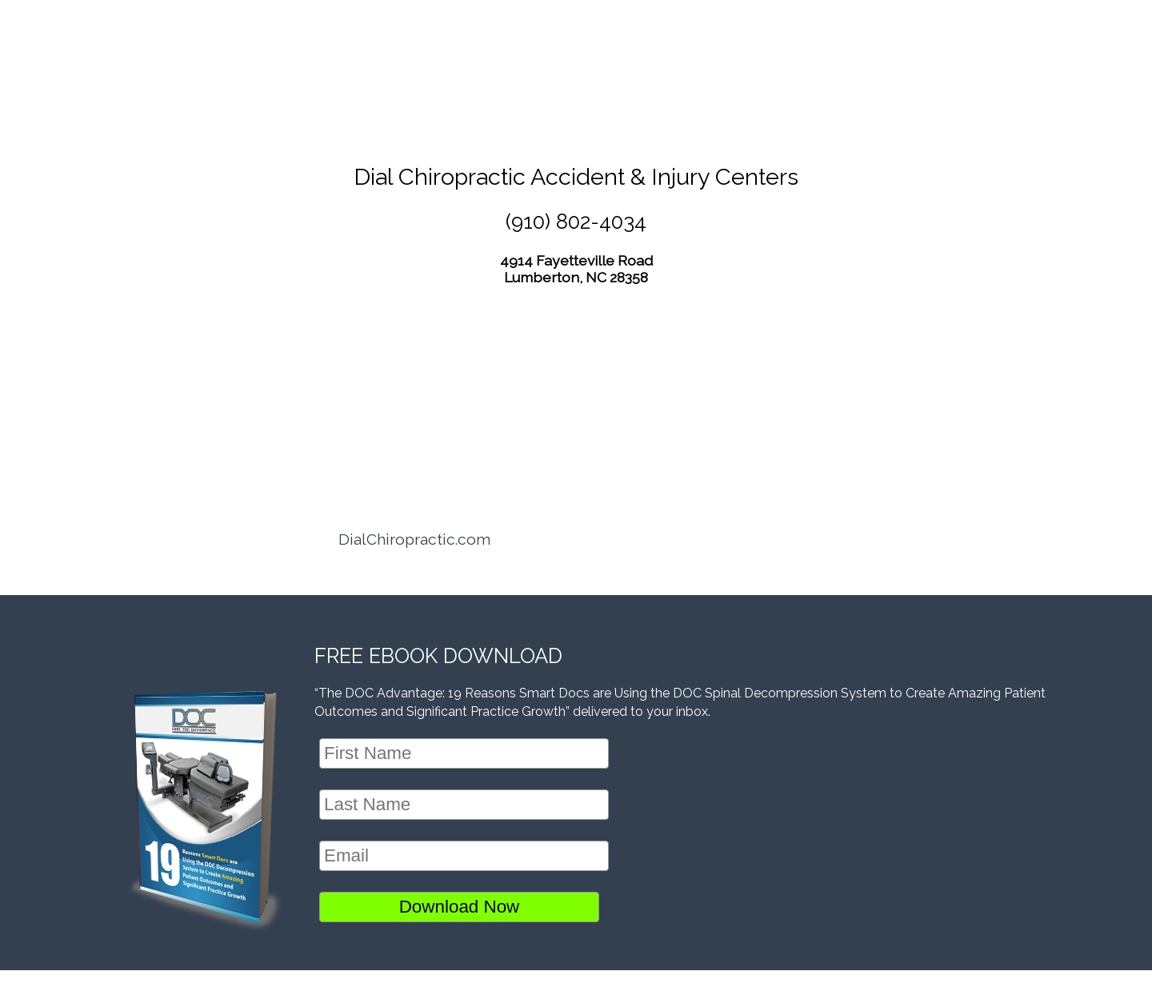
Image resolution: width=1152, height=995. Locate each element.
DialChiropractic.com (414, 539)
